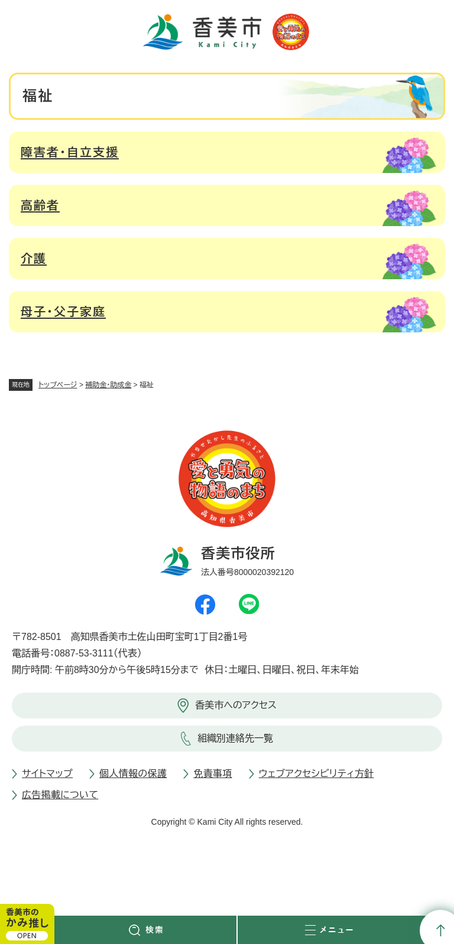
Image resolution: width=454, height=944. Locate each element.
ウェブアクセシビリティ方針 (316, 774)
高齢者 (40, 205)
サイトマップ (47, 774)
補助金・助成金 (108, 385)
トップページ (57, 385)
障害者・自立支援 (70, 152)
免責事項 (212, 774)
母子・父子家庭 (63, 311)
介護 (34, 258)
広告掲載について (60, 795)
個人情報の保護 (133, 774)
